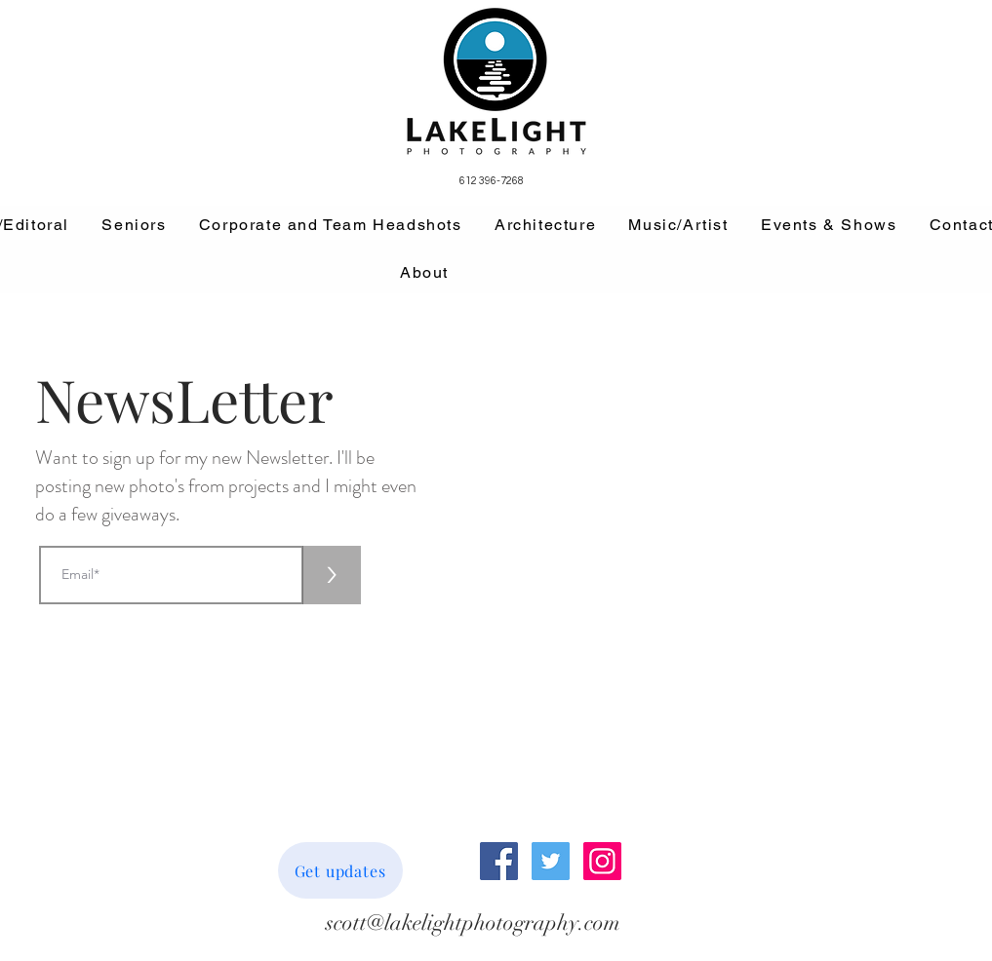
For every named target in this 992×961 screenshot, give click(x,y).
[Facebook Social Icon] (499, 861)
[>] (331, 575)
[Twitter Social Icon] (551, 861)
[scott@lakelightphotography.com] (473, 923)
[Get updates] (340, 870)
